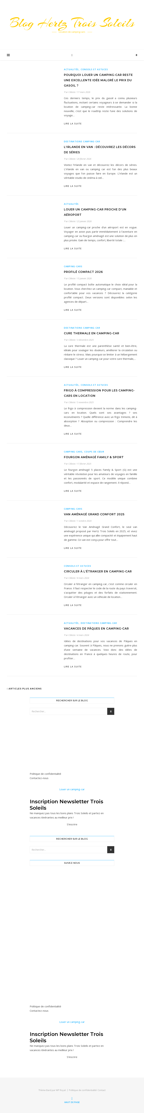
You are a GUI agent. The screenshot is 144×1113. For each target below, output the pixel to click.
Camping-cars (73, 266)
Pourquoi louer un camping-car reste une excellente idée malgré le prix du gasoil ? (98, 80)
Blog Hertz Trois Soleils (72, 23)
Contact (102, 1090)
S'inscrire (72, 824)
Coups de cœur (94, 451)
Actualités (71, 69)
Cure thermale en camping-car (91, 333)
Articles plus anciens (24, 688)
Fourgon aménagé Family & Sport (94, 457)
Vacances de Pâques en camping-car (96, 628)
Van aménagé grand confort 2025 (94, 514)
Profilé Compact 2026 (83, 272)
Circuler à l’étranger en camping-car (98, 571)
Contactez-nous (39, 778)
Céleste (71, 92)
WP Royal (61, 1090)
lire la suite (73, 123)
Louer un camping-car (72, 789)
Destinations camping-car (82, 141)
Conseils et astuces (94, 69)
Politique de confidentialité (45, 773)
